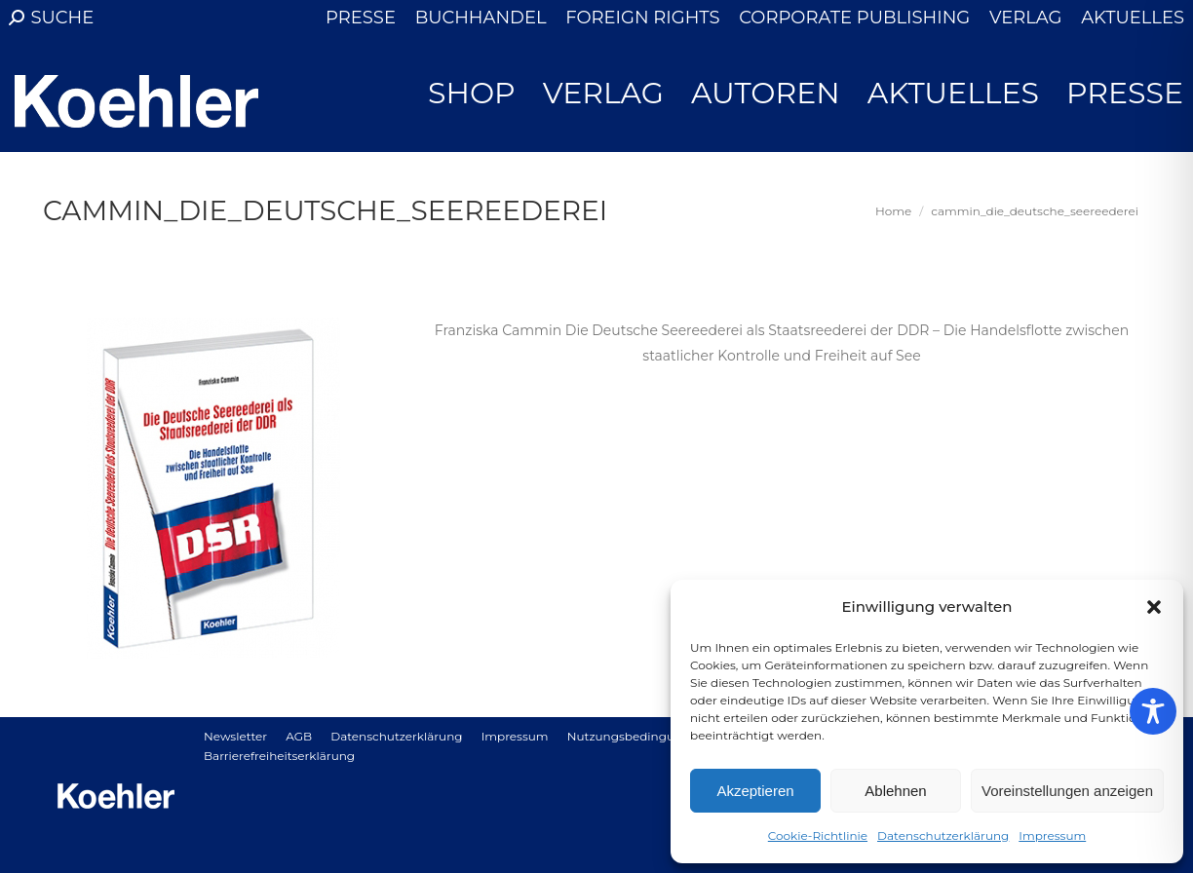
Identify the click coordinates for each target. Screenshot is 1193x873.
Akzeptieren (754, 790)
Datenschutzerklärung (943, 835)
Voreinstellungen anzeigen (1067, 790)
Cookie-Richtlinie (817, 835)
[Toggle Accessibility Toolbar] (1153, 711)
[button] (1154, 607)
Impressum (1052, 835)
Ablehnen (895, 790)
